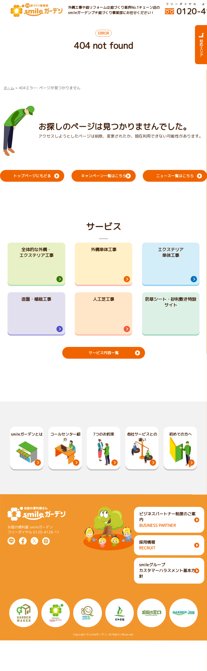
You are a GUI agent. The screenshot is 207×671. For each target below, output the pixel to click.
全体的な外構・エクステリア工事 (36, 254)
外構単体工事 (103, 250)
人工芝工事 (103, 316)
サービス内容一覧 (103, 382)
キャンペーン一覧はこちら (103, 175)
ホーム (9, 87)
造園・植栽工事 (36, 316)
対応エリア (201, 45)
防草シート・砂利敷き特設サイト (171, 319)
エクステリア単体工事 (170, 254)
